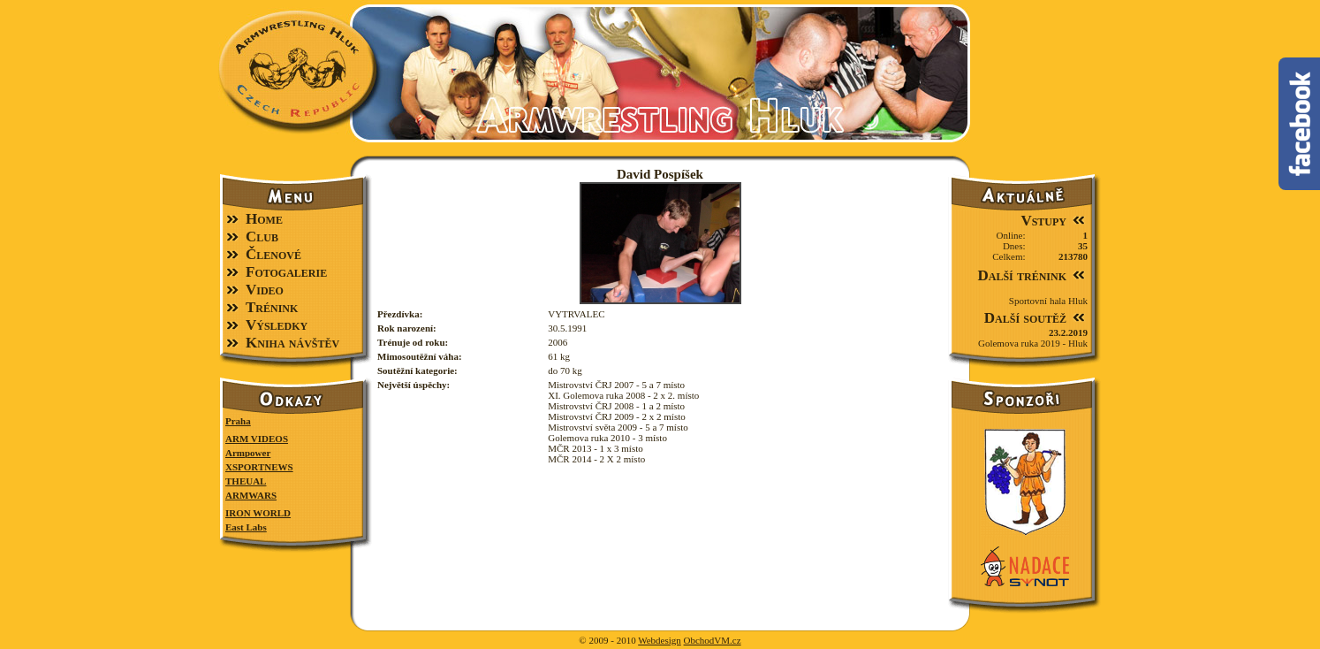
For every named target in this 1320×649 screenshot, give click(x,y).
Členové (273, 254)
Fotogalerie (286, 271)
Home (264, 218)
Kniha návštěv (292, 342)
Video (265, 289)
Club (262, 236)
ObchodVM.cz (712, 640)
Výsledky (276, 325)
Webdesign (659, 640)
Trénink (272, 307)
